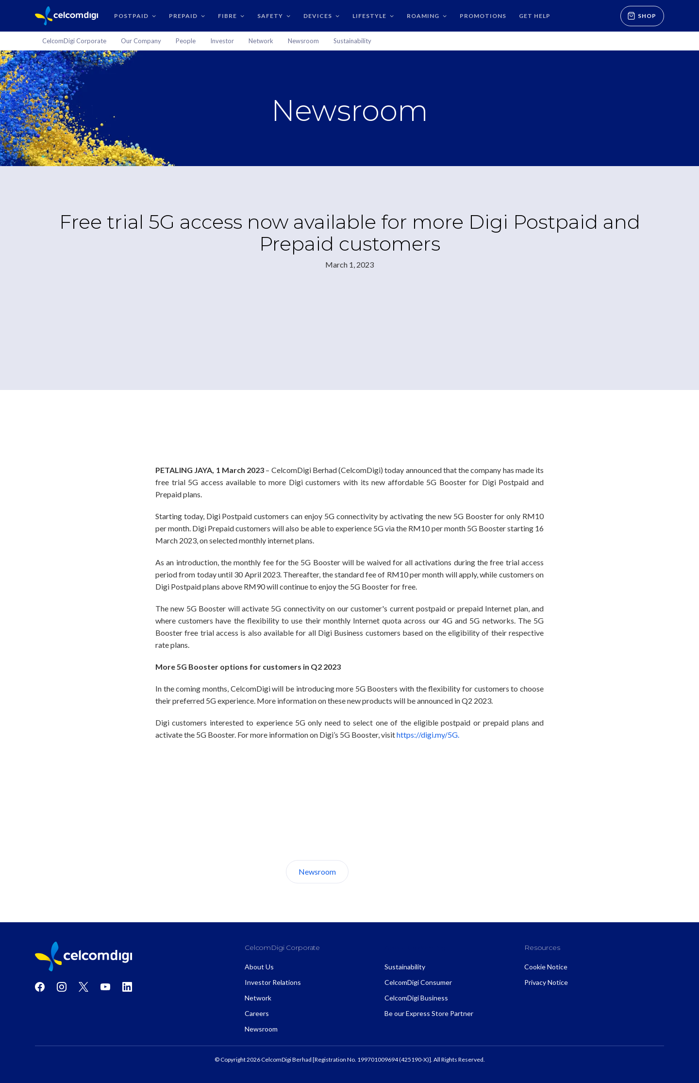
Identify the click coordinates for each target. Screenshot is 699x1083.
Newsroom (317, 871)
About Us (385, 871)
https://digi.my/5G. (428, 734)
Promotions (483, 15)
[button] (135, 16)
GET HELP (534, 15)
